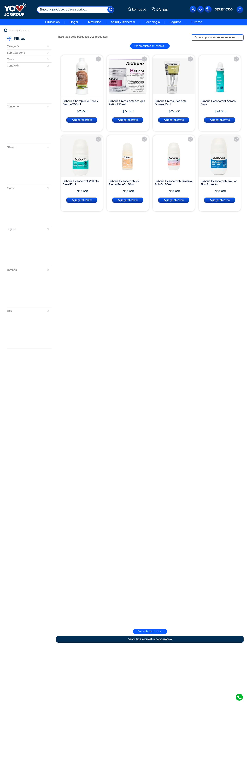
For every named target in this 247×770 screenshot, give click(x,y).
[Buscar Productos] (110, 10)
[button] (29, 46)
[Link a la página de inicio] (5, 31)
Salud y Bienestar (20, 30)
